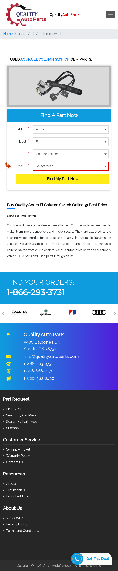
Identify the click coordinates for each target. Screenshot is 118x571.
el (33, 34)
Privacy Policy (16, 524)
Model (23, 141)
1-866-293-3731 (36, 292)
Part (23, 153)
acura (22, 34)
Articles (11, 484)
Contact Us (14, 462)
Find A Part (14, 409)
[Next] (115, 313)
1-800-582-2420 (39, 378)
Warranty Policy (18, 456)
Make (23, 129)
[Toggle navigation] (110, 14)
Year (23, 166)
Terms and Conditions (22, 531)
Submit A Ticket (18, 449)
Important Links (18, 496)
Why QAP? (14, 518)
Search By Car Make (21, 415)
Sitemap (12, 428)
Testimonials (15, 490)
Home (8, 34)
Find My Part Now (62, 179)
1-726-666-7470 (38, 371)
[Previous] (3, 313)
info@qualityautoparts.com (51, 356)
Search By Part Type (21, 422)
